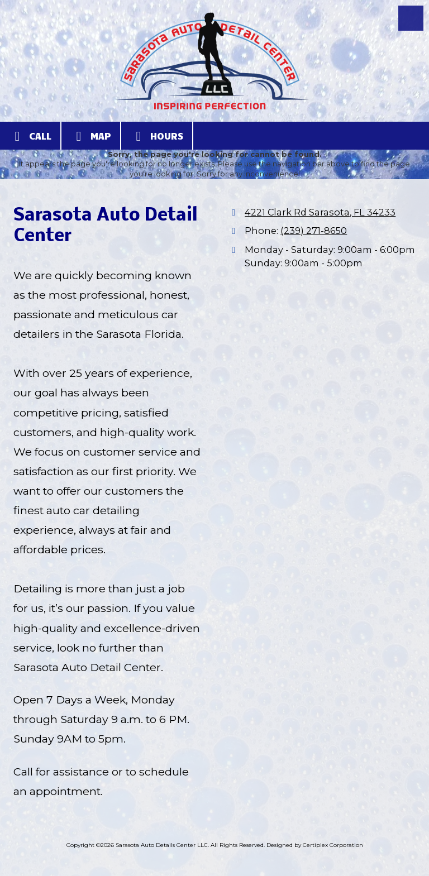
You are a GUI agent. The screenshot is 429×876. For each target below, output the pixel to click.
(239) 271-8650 (313, 230)
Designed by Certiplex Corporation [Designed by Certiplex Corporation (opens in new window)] (314, 845)
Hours (156, 136)
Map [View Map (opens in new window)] (90, 136)
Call (30, 136)
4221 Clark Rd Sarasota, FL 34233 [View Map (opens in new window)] (320, 212)
